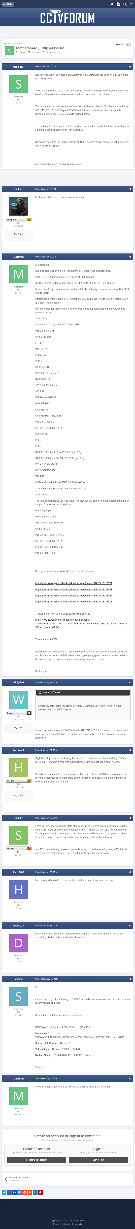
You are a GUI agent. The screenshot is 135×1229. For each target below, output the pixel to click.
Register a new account (36, 1160)
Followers (119, 45)
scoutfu (19, 979)
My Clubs (18, 234)
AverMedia (54, 52)
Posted (45, 67)
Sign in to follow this (16, 44)
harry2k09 (18, 872)
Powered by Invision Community (67, 1224)
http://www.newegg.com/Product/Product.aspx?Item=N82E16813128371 (73, 601)
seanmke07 (24, 52)
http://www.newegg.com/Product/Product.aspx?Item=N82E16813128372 (73, 583)
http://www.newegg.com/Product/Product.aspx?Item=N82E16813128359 (73, 595)
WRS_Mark (18, 682)
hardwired (18, 750)
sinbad (18, 189)
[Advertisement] (67, 33)
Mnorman (19, 256)
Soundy (18, 818)
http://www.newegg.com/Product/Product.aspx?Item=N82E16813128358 (73, 589)
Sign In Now (98, 1160)
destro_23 (18, 925)
